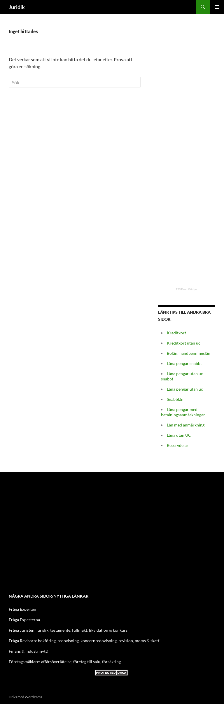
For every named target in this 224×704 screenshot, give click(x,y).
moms (140, 640)
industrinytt (36, 651)
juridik (42, 630)
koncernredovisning (98, 640)
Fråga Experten (22, 609)
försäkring (111, 661)
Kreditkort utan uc (183, 342)
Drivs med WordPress (25, 697)
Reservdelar (177, 445)
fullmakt (79, 630)
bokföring (47, 640)
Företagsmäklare (24, 661)
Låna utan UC (179, 435)
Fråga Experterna (24, 619)
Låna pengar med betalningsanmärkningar (183, 412)
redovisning (68, 640)
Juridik (17, 7)
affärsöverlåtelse (56, 661)
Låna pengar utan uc (185, 389)
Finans (15, 651)
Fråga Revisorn (22, 640)
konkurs (120, 630)
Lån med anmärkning (185, 424)
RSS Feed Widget (187, 289)
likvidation (98, 630)
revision (125, 640)
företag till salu (86, 661)
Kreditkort (176, 332)
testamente (60, 630)
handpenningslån (194, 353)
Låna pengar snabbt (184, 363)
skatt (154, 640)
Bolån (172, 353)
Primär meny (217, 7)
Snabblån (175, 399)
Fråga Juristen (21, 630)
